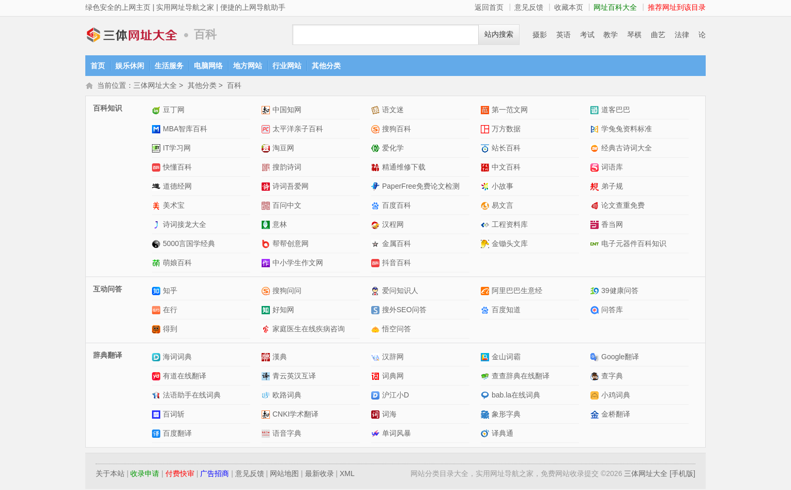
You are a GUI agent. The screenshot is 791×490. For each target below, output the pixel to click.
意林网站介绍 (267, 225)
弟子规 (612, 187)
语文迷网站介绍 (376, 110)
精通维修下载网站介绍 (376, 168)
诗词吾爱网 (290, 187)
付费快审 (179, 474)
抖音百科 (396, 263)
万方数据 (506, 130)
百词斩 (174, 415)
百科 (234, 86)
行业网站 (286, 66)
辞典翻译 (107, 356)
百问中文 (286, 206)
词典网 (393, 377)
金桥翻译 (615, 415)
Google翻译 (620, 358)
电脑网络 (208, 66)
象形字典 (506, 415)
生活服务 (169, 66)
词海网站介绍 (376, 415)
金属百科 (396, 244)
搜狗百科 (396, 130)
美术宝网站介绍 (157, 206)
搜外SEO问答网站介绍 (376, 310)
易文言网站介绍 (486, 206)
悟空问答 (396, 330)
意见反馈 (528, 7)
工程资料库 (510, 225)
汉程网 (393, 225)
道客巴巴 (615, 110)
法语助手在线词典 (192, 396)
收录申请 (144, 474)
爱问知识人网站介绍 (376, 291)
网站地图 (284, 474)
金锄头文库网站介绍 (486, 244)
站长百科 (506, 149)
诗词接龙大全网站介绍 (157, 225)
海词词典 (177, 358)
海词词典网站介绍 (157, 357)
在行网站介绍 (157, 310)
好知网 (283, 311)
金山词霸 (506, 358)
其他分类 (326, 66)
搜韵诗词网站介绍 (267, 168)
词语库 (612, 168)
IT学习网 (177, 149)
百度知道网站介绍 (486, 310)
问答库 (612, 311)
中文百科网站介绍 (486, 168)
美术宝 (174, 206)
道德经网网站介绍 (157, 187)
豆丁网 (174, 110)
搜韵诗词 (286, 168)
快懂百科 (177, 168)
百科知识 (107, 109)
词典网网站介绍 (376, 377)
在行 (170, 311)
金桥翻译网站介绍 (595, 415)
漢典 (279, 358)
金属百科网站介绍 (376, 244)
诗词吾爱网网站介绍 (267, 187)
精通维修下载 (403, 168)
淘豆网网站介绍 (267, 149)
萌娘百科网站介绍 (157, 263)
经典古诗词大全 (626, 149)
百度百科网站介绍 (376, 206)
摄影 (540, 34)
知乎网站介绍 (157, 291)
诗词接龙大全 (184, 225)
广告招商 (214, 474)
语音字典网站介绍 (267, 434)
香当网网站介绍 (595, 225)
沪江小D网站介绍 (376, 396)
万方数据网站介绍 (486, 130)
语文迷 (393, 110)
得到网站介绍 (157, 330)
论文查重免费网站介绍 (595, 206)
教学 (610, 34)
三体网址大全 (131, 35)
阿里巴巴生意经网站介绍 (486, 291)
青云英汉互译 (294, 377)
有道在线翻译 (184, 377)
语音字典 (286, 434)
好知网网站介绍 (267, 310)
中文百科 (506, 168)
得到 (170, 330)
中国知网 (286, 110)
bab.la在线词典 (516, 396)
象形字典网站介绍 (486, 415)
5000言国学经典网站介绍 (157, 244)
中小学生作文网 (297, 263)
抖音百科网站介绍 (376, 263)
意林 (279, 225)
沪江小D (395, 396)
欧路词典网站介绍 (267, 396)
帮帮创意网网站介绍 (267, 244)
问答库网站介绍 (595, 310)
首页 (97, 66)
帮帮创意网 (290, 244)
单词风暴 (396, 434)
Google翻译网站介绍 (595, 357)
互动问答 (107, 290)
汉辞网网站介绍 (376, 357)
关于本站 (110, 474)
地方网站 (247, 66)
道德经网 (177, 187)
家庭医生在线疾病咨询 (308, 330)
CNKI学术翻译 (295, 415)
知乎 (170, 291)
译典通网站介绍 (486, 434)
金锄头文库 (510, 244)
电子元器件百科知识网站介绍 (595, 244)
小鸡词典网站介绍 (595, 396)
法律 (682, 34)
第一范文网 (510, 110)
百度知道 (506, 311)
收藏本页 (568, 7)
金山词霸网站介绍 (486, 357)
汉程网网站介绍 (376, 225)
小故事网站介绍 (486, 187)
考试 (587, 34)
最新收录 (319, 474)
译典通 (502, 434)
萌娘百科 (177, 263)
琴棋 (634, 34)
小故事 (502, 187)
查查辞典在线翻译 (521, 377)
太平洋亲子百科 (297, 130)
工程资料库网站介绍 (486, 225)
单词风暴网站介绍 (376, 434)
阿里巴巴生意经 (517, 291)
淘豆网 (283, 149)
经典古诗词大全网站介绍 (595, 149)
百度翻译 (177, 434)
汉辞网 (393, 358)
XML (347, 474)
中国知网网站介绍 (267, 110)
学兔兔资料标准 (626, 130)
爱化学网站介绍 (376, 149)
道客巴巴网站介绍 (595, 110)
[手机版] (682, 474)
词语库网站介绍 (595, 168)
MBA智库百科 (185, 130)
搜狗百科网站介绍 (376, 130)
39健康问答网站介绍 (595, 291)
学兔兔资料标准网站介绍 (595, 130)
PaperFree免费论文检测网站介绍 (376, 187)
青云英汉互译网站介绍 (267, 377)
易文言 (502, 206)
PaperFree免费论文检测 (421, 187)
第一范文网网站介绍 (486, 110)
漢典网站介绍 (267, 357)
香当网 (612, 225)
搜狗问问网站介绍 (267, 291)
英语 (563, 34)
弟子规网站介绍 (595, 187)
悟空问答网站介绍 (376, 330)
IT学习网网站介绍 (157, 149)
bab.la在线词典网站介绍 (486, 396)
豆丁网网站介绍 (157, 110)
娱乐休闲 (129, 66)
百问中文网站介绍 (267, 206)
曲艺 (658, 34)
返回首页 (489, 7)
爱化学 (393, 149)
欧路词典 (286, 396)
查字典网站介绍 (595, 377)
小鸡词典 (615, 396)
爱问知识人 (400, 291)
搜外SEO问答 (404, 311)
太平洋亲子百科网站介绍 (267, 130)
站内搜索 (498, 34)
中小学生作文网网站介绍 (267, 263)
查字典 (612, 377)
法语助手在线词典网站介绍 (157, 396)
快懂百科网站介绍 (157, 168)
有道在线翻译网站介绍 (157, 377)
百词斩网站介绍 (157, 415)
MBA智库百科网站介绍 (157, 130)
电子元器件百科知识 (633, 244)
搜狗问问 (286, 291)
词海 (389, 415)
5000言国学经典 (189, 244)
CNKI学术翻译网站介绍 (267, 415)
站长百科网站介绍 (486, 149)
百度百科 (396, 206)
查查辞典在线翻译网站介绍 (486, 377)
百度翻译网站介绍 (157, 434)
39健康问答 (619, 291)
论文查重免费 (623, 206)
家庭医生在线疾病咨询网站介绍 (267, 330)
